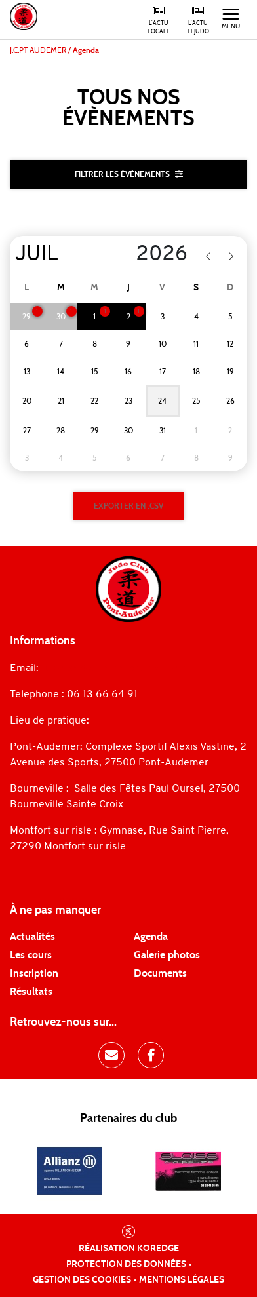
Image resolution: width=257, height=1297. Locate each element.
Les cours (31, 955)
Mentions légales (181, 1280)
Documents (160, 973)
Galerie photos (167, 955)
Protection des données (126, 1264)
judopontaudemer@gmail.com (116, 668)
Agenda (151, 936)
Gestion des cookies (82, 1280)
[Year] (151, 254)
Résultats (31, 991)
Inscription (34, 973)
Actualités (32, 936)
